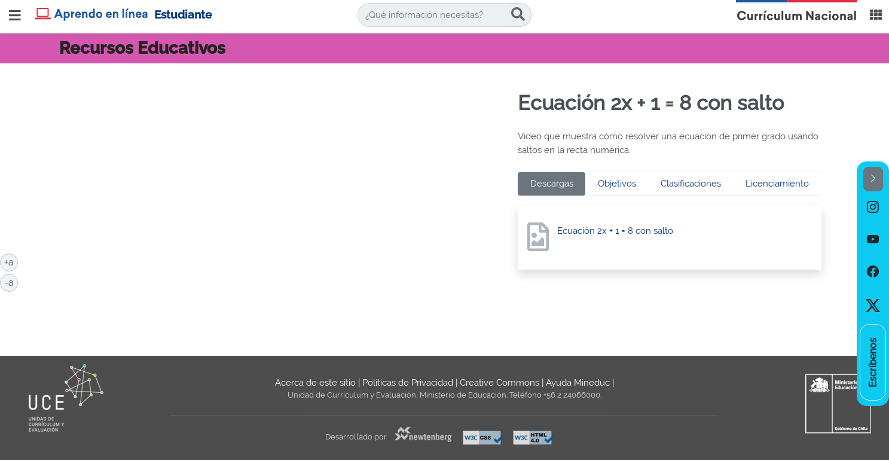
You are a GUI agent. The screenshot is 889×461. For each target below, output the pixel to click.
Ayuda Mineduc (578, 382)
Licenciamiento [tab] (777, 183)
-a (11, 281)
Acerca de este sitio (315, 382)
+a (11, 261)
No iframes (284, 198)
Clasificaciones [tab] (691, 183)
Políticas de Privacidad (407, 382)
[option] (873, 207)
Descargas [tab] (551, 183)
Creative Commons (499, 382)
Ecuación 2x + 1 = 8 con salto (615, 230)
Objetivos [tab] (617, 183)
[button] (873, 179)
